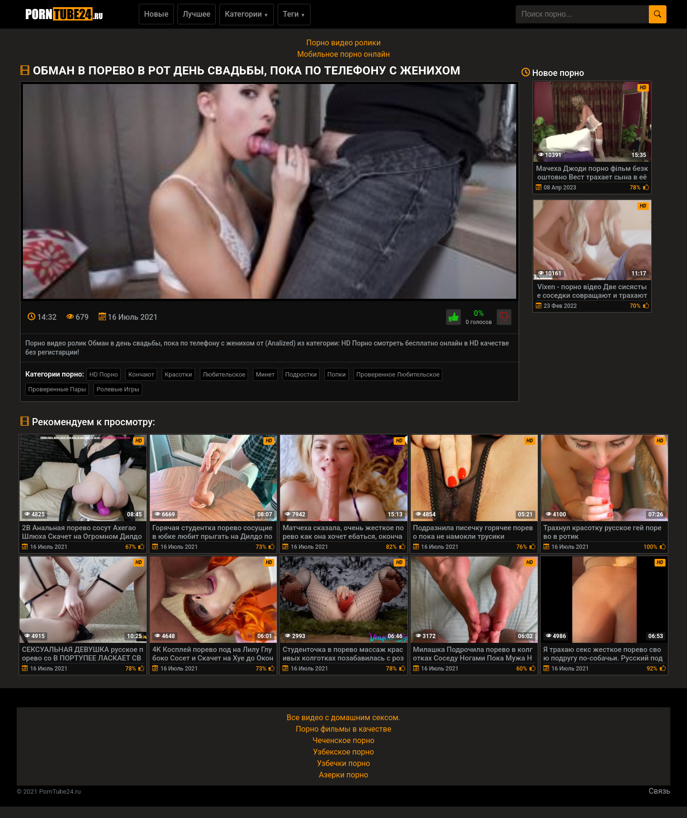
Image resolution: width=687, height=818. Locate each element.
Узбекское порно (343, 751)
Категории (247, 14)
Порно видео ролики (343, 42)
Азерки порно (343, 774)
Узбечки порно (343, 763)
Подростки (301, 374)
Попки (336, 374)
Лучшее (196, 14)
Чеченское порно (343, 740)
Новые (156, 14)
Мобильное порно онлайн (343, 54)
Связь (659, 791)
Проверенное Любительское (398, 374)
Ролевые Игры (117, 389)
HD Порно (103, 374)
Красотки (178, 374)
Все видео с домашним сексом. (343, 717)
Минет (265, 374)
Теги (294, 14)
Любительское (224, 374)
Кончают (141, 374)
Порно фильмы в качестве (343, 729)
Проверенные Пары (57, 389)
